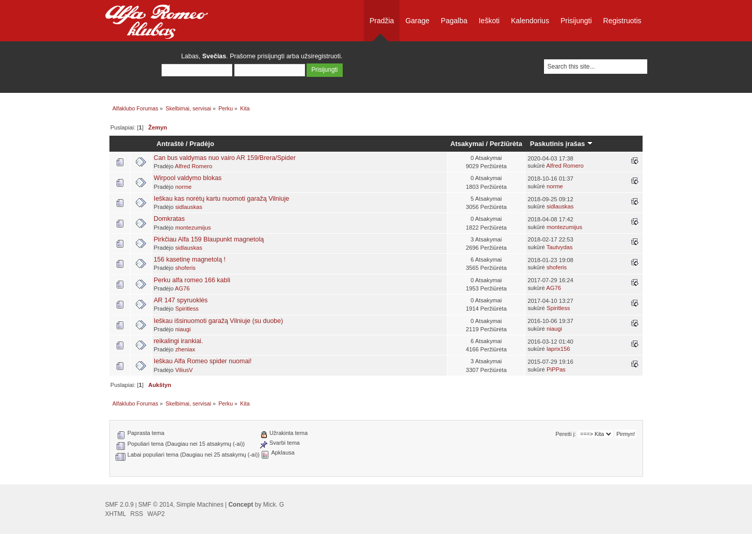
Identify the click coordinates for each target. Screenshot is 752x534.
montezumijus (193, 227)
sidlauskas (188, 207)
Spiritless (187, 308)
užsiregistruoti (321, 56)
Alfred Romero (193, 166)
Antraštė (170, 144)
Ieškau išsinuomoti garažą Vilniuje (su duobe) (218, 321)
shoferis (185, 268)
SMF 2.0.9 (119, 504)
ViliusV (184, 370)
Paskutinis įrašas (561, 144)
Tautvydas (560, 247)
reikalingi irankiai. (178, 341)
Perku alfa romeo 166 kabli (192, 280)
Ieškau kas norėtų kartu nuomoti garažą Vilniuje (221, 198)
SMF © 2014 (155, 504)
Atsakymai (467, 144)
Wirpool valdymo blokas (188, 178)
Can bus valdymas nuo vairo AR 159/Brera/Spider (225, 157)
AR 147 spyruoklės (181, 300)
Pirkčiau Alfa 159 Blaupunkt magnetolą (209, 239)
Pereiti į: (565, 434)
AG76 (182, 288)
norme (183, 187)
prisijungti (271, 56)
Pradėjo (201, 144)
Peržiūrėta (506, 144)
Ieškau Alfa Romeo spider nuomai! (203, 361)
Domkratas (169, 218)
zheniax (185, 349)
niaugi (182, 329)
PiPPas (556, 369)
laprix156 (558, 349)
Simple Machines (200, 504)
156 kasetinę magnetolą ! (190, 259)
